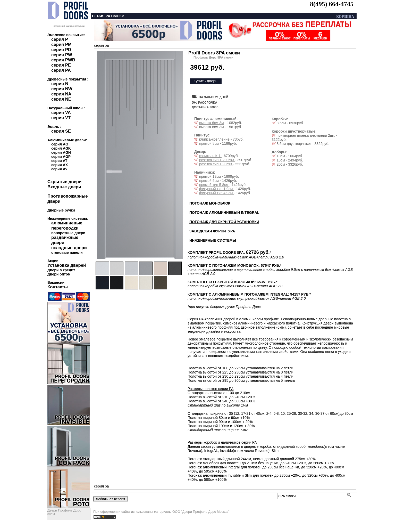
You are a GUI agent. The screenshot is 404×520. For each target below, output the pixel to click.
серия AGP (61, 157)
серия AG (59, 144)
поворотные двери (68, 233)
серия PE (61, 65)
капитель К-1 (210, 156)
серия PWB (63, 60)
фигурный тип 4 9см (216, 193)
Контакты (57, 287)
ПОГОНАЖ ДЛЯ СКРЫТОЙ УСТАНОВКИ (224, 222)
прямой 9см (209, 180)
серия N (59, 83)
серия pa (101, 45)
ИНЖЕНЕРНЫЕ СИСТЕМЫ (212, 240)
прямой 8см (209, 143)
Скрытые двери (64, 181)
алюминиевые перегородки (66, 226)
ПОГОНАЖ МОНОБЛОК (209, 203)
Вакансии (55, 282)
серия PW (61, 54)
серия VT (61, 117)
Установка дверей (66, 265)
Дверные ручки (61, 210)
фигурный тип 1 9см (216, 189)
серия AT (59, 161)
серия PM (61, 44)
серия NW (61, 88)
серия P (59, 39)
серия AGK (61, 148)
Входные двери (64, 186)
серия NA (61, 94)
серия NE (61, 99)
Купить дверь (205, 81)
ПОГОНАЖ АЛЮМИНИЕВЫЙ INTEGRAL (224, 212)
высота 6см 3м (211, 123)
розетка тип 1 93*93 (216, 164)
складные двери (69, 247)
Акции (52, 261)
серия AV (59, 169)
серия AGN (61, 152)
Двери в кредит (61, 270)
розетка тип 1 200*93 (217, 160)
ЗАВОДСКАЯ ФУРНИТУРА (212, 231)
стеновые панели (67, 252)
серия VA (61, 112)
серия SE (61, 131)
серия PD (61, 49)
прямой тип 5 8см (214, 185)
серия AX (59, 165)
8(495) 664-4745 (332, 4)
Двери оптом (59, 274)
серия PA (61, 70)
